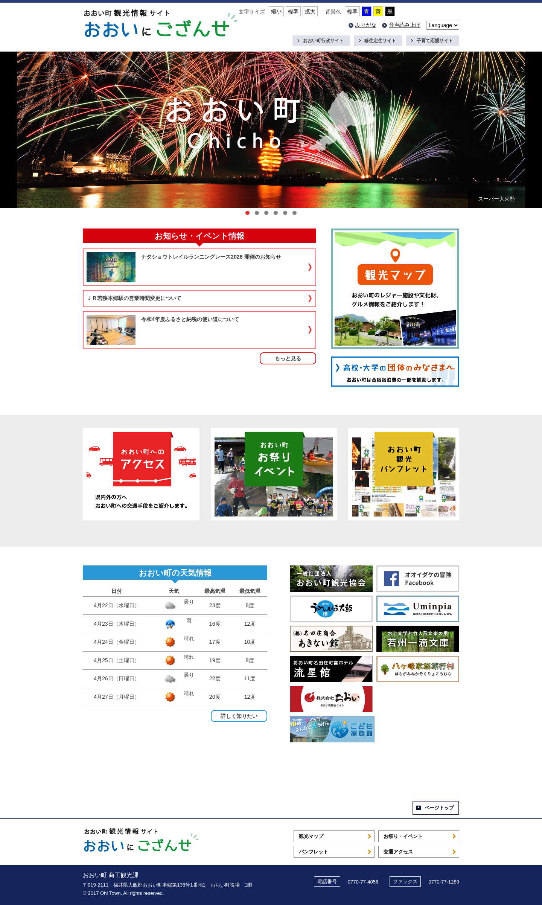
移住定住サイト (380, 40)
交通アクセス (398, 852)
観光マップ (311, 836)
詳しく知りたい (239, 716)
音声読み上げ (404, 25)
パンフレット (313, 852)
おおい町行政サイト (323, 40)
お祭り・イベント (403, 836)
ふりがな (365, 25)
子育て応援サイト (435, 40)
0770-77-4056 (363, 882)
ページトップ (439, 808)
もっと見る (288, 358)
